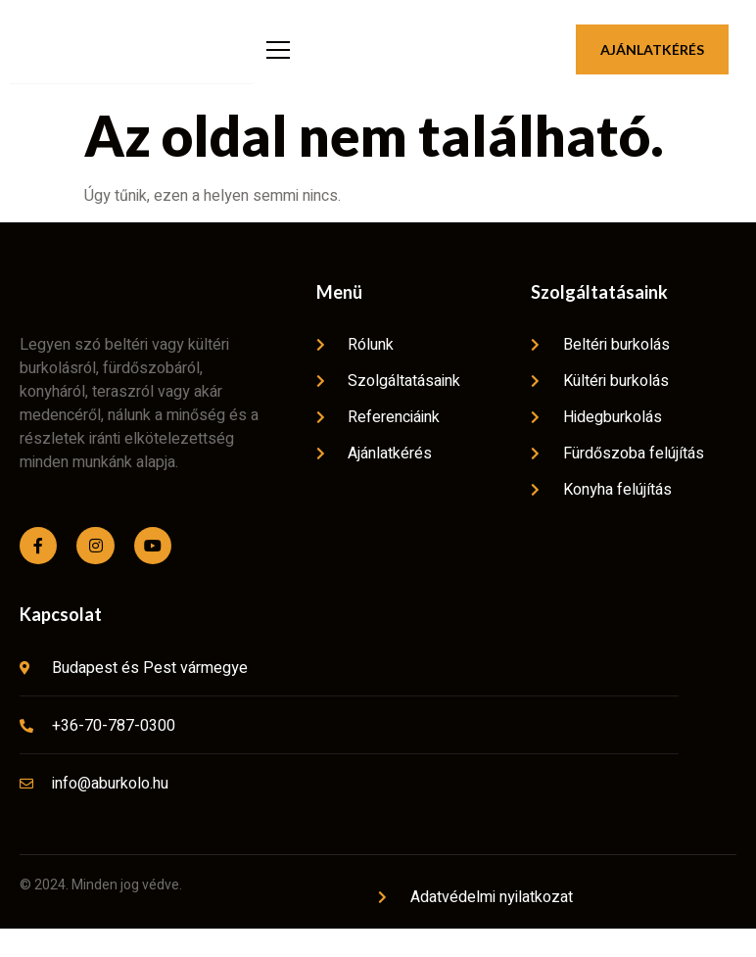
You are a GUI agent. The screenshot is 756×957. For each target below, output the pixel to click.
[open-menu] (275, 63)
